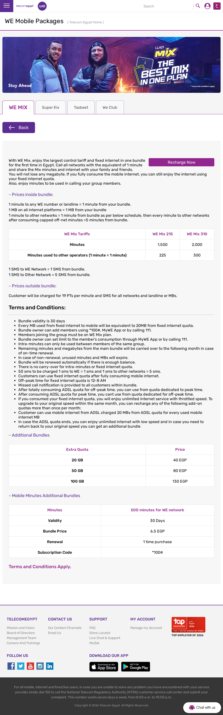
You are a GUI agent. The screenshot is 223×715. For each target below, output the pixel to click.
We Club (110, 107)
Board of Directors (21, 633)
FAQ (92, 628)
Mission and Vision (21, 628)
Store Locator (100, 633)
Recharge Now (181, 162)
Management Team (21, 638)
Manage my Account (146, 628)
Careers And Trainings (23, 643)
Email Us (54, 633)
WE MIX (18, 107)
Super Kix (50, 107)
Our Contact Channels (65, 628)
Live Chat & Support (104, 638)
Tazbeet (81, 107)
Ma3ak (94, 643)
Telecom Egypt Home (86, 22)
